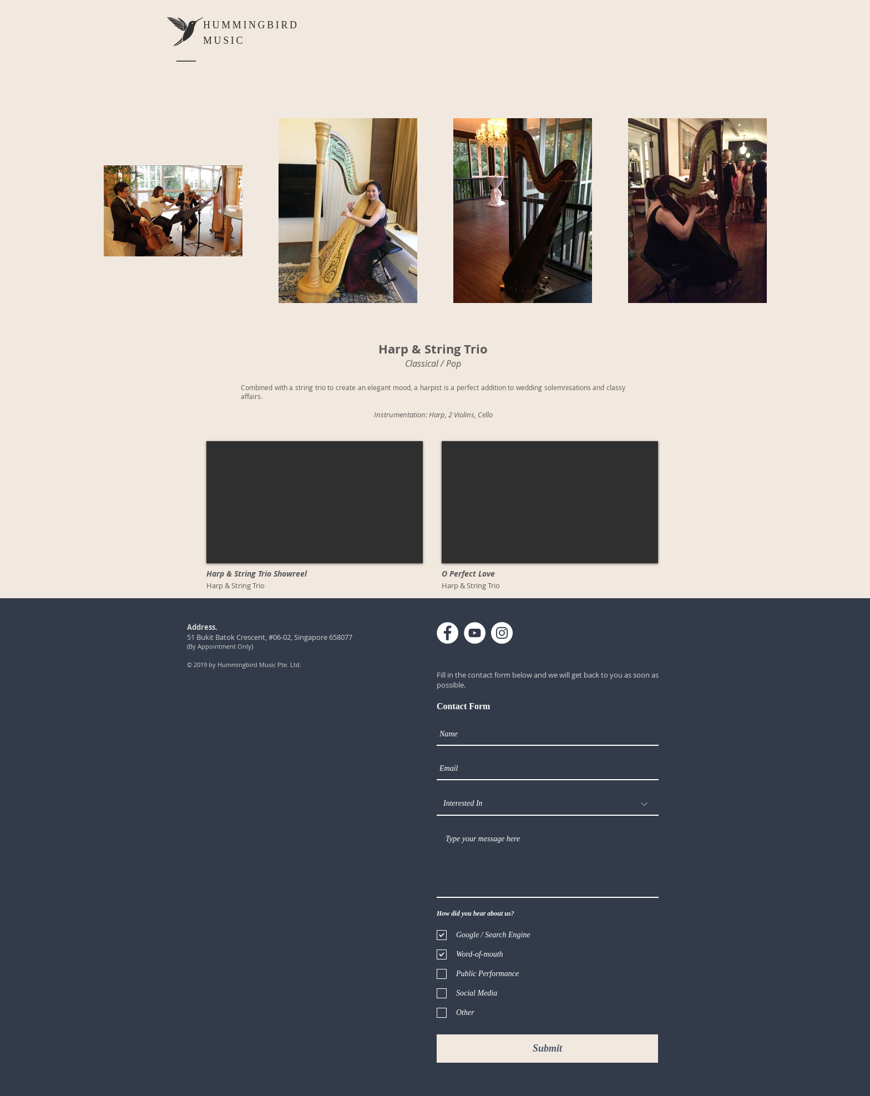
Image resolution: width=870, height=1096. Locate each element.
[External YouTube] (314, 502)
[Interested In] (548, 804)
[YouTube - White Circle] (474, 633)
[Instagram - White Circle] (502, 633)
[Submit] (547, 1048)
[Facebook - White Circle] (447, 633)
